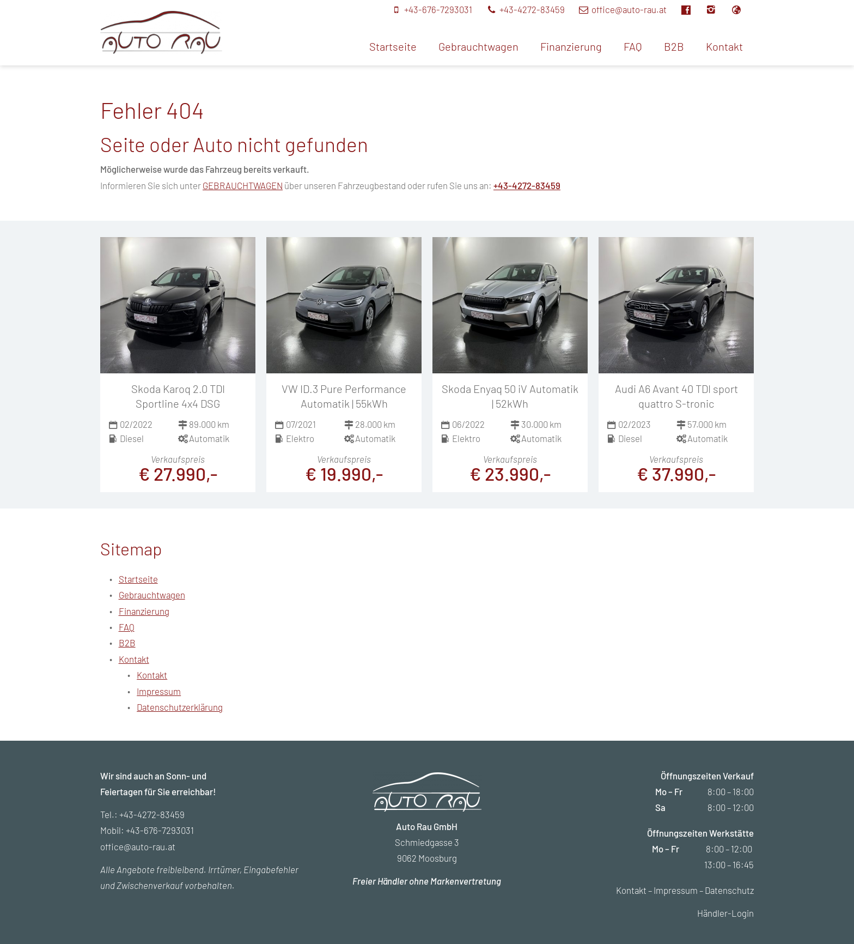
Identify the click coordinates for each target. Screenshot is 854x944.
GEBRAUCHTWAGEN (243, 185)
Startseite (393, 46)
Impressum (159, 691)
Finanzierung (571, 46)
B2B (674, 46)
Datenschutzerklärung (180, 706)
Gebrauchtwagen (478, 46)
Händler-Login (725, 912)
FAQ (633, 46)
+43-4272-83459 (526, 185)
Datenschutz (729, 890)
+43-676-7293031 (160, 830)
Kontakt (724, 46)
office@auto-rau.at (137, 846)
